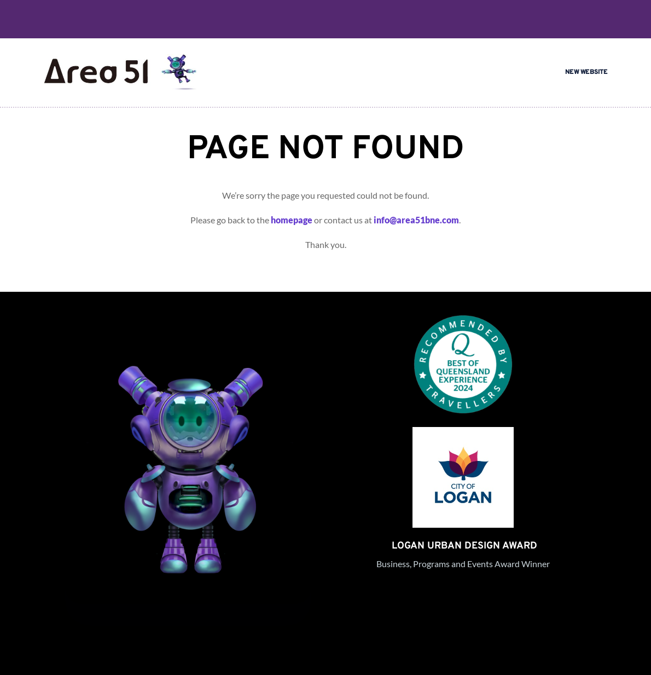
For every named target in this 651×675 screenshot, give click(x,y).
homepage (291, 220)
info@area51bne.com (416, 220)
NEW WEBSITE (586, 72)
